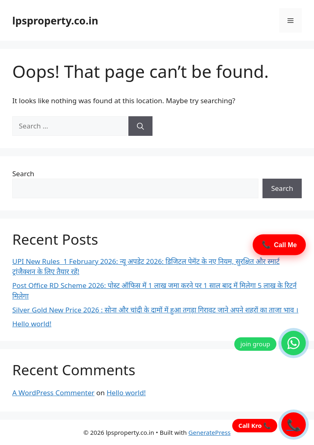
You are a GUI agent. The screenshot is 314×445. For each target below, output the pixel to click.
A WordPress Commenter (53, 392)
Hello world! (32, 323)
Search (23, 173)
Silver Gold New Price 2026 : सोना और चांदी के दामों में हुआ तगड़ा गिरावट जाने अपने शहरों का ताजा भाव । (155, 309)
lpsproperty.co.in (55, 20)
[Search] (140, 126)
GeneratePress (209, 432)
